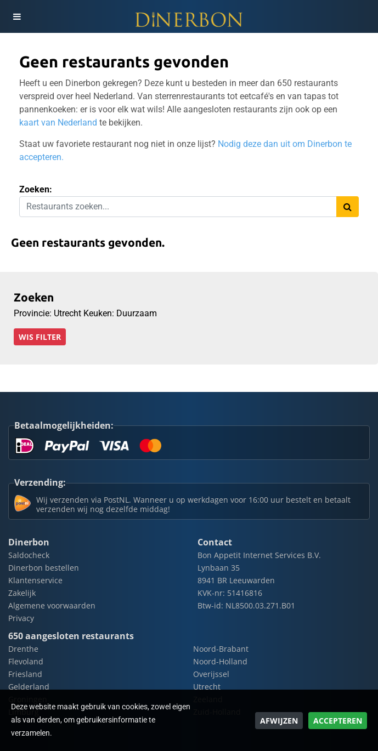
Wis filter (40, 337)
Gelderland (28, 686)
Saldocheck (28, 555)
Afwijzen (279, 720)
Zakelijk (22, 593)
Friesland (25, 674)
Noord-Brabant (221, 649)
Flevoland (25, 661)
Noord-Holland (220, 661)
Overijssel (211, 674)
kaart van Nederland (58, 122)
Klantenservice (35, 580)
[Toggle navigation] (16, 16)
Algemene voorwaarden (51, 605)
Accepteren (337, 720)
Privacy (21, 618)
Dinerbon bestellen (43, 567)
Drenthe (23, 649)
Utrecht (207, 686)
